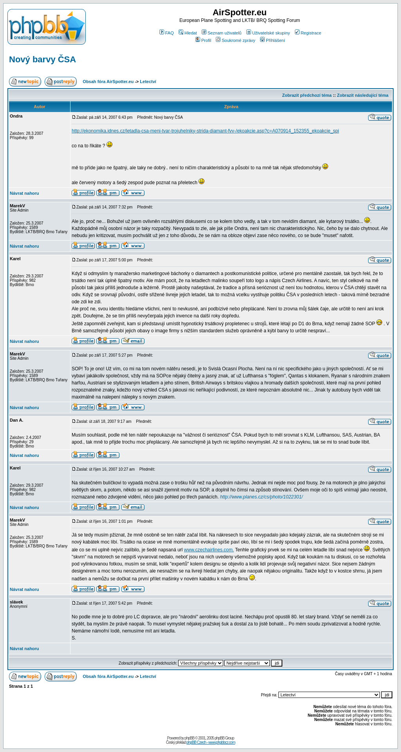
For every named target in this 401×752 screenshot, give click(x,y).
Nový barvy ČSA (42, 59)
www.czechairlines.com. (209, 550)
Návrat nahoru (24, 193)
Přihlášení (272, 40)
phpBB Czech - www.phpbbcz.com (210, 742)
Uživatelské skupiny (268, 33)
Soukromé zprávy (235, 40)
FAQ (166, 33)
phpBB (189, 738)
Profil (203, 40)
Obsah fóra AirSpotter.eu (108, 81)
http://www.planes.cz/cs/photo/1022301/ (261, 497)
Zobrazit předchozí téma (307, 95)
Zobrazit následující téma (362, 95)
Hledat (188, 33)
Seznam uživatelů (222, 33)
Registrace (308, 33)
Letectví (148, 81)
